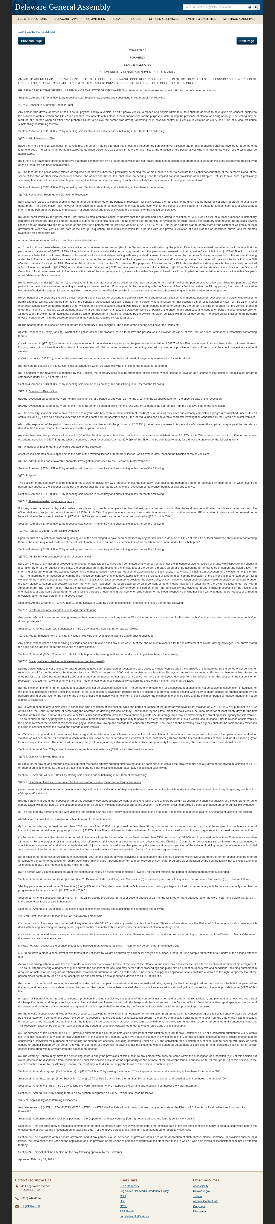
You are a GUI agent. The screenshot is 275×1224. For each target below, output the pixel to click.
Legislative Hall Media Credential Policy (144, 1191)
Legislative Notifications (134, 1216)
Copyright (199, 1206)
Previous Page (31, 41)
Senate (118, 18)
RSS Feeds (127, 1211)
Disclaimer (199, 1211)
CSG (123, 1196)
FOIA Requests (129, 1186)
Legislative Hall (30, 1206)
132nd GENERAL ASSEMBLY (36, 31)
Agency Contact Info (205, 1201)
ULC (122, 1201)
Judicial (197, 1196)
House (136, 18)
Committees (95, 18)
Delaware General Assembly (62, 7)
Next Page (246, 41)
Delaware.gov (201, 1191)
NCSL (123, 1206)
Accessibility (200, 1186)
